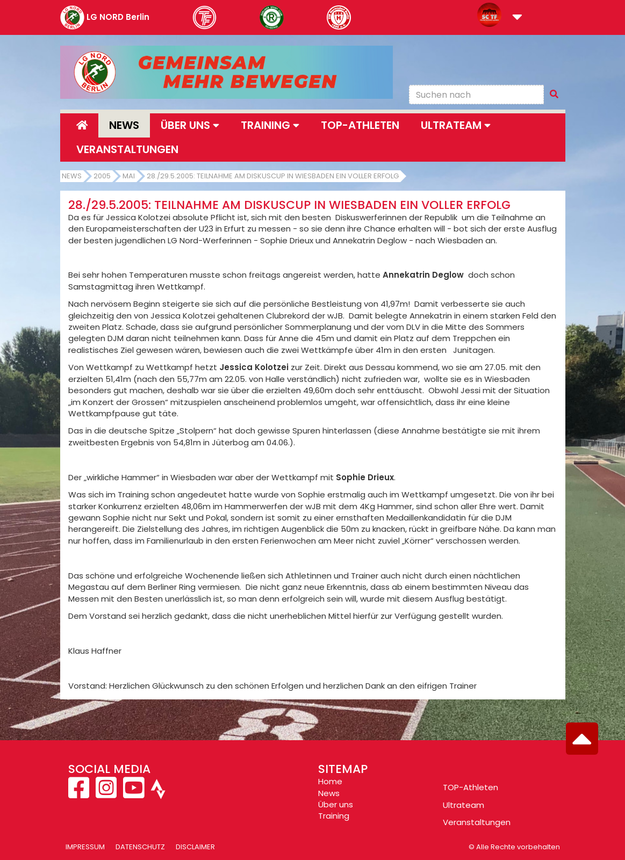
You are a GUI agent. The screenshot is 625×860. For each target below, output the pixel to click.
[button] (517, 18)
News (124, 125)
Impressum (85, 847)
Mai (129, 176)
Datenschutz (140, 847)
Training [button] (270, 125)
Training (333, 815)
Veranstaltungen (127, 149)
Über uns (335, 804)
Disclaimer (195, 847)
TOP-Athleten (470, 787)
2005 (102, 176)
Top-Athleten (360, 125)
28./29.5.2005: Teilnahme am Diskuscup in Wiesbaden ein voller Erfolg (273, 176)
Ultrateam (463, 805)
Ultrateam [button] (456, 125)
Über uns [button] (190, 125)
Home (330, 781)
